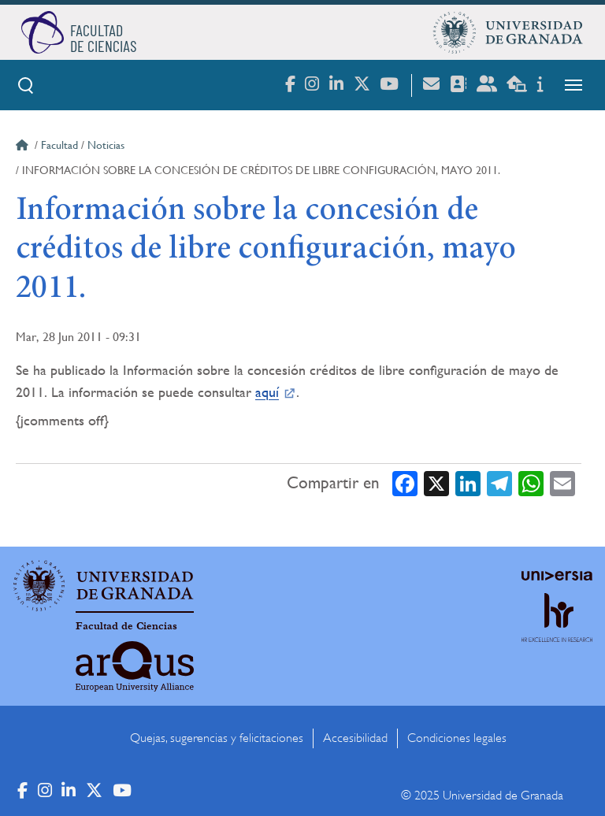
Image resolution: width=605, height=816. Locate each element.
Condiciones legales (457, 738)
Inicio (24, 147)
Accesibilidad (355, 738)
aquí (267, 392)
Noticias (105, 145)
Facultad (59, 145)
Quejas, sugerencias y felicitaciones (216, 738)
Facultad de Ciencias (126, 626)
